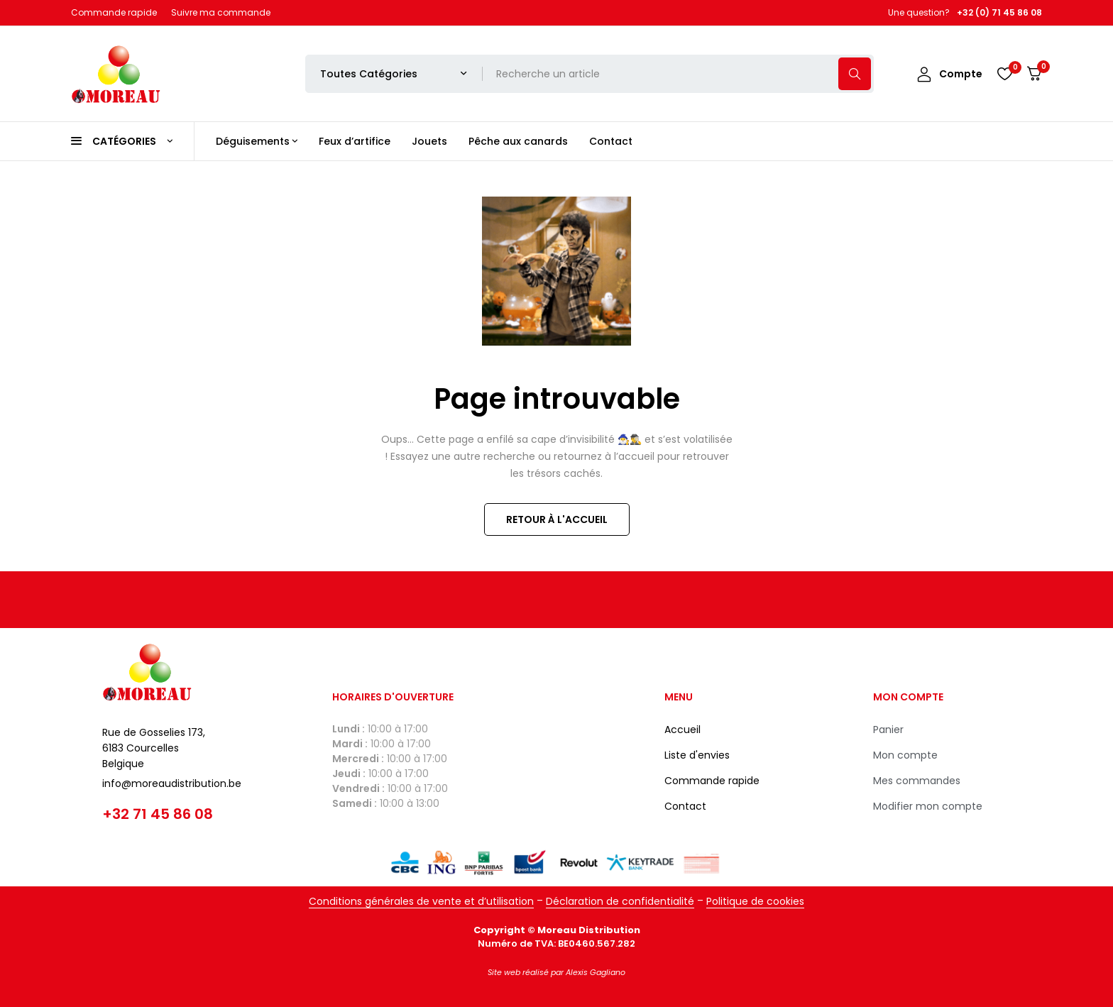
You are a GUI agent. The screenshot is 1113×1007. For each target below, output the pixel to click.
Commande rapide (114, 12)
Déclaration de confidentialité (620, 901)
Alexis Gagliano (595, 972)
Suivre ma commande (220, 12)
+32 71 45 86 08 (157, 814)
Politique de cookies (755, 901)
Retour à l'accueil (557, 519)
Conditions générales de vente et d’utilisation (421, 901)
